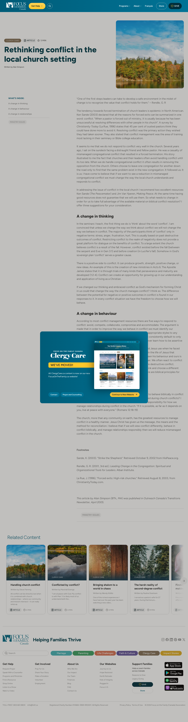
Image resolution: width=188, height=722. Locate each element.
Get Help (37, 6)
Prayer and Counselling (72, 395)
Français (149, 6)
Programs (125, 6)
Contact (54, 395)
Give (175, 6)
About (138, 6)
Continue (124, 394)
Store (161, 6)
